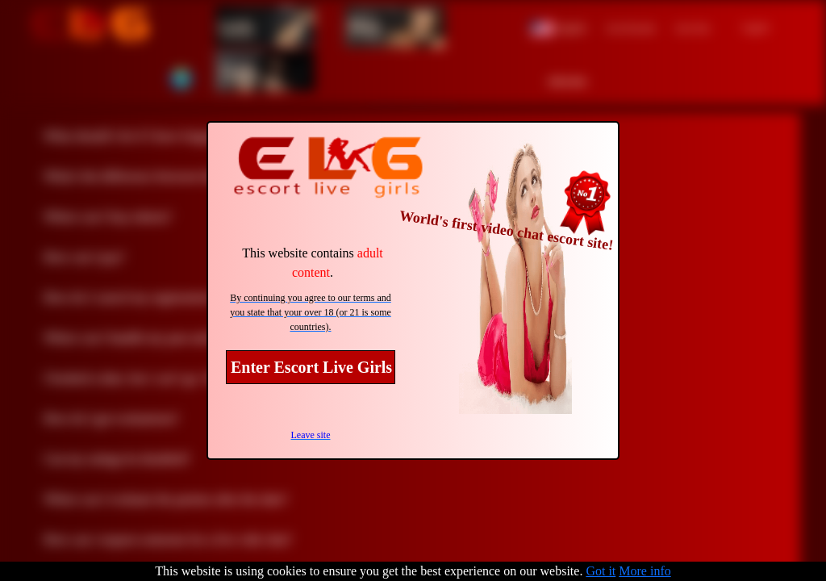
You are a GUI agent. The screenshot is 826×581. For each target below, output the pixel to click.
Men (364, 27)
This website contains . (312, 262)
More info (644, 571)
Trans (239, 71)
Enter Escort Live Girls (311, 367)
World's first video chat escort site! (506, 230)
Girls (236, 27)
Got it (600, 571)
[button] (558, 26)
